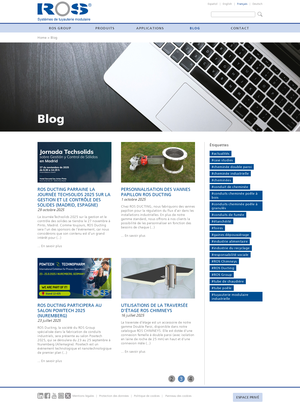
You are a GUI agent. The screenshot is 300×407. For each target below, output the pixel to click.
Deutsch (257, 3)
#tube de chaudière (228, 281)
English (227, 3)
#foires (217, 228)
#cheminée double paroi (232, 167)
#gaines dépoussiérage (230, 235)
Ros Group (60, 28)
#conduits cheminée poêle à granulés (235, 206)
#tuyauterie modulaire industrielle (230, 297)
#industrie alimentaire (230, 241)
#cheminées (221, 180)
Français (242, 3)
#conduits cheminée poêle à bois (235, 195)
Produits (105, 28)
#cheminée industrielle (230, 173)
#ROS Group (222, 275)
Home (42, 37)
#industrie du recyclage (231, 248)
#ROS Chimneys (224, 261)
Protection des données (114, 395)
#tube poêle (222, 288)
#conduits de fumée (228, 215)
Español (213, 3)
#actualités (220, 154)
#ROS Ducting (223, 268)
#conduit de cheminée (230, 187)
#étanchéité (221, 221)
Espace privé (247, 397)
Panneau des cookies (178, 395)
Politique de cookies (147, 395)
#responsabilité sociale (230, 255)
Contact (240, 28)
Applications (150, 28)
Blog (195, 28)
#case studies (222, 160)
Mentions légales (83, 395)
